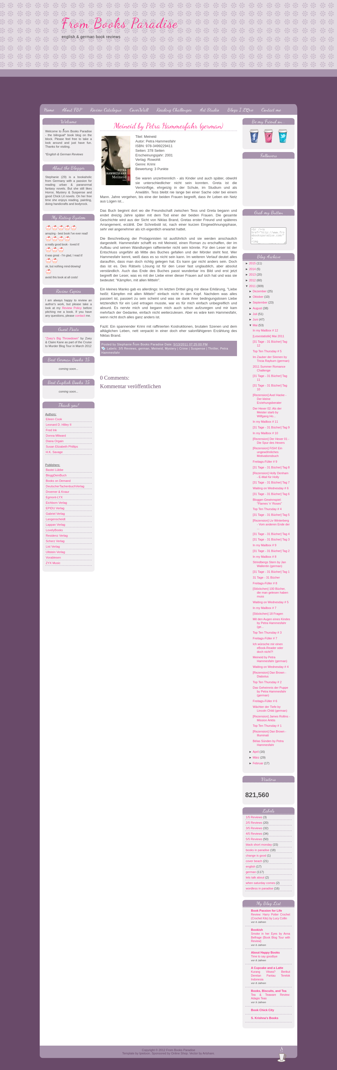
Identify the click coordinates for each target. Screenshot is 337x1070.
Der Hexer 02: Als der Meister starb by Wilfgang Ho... (267, 416)
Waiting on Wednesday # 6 (271, 492)
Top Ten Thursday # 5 (267, 355)
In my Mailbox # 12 (265, 334)
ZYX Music (53, 563)
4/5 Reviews (254, 837)
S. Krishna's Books (264, 1022)
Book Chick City (262, 1014)
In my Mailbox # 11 (265, 425)
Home (49, 110)
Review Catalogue (105, 110)
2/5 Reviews (254, 826)
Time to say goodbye (264, 960)
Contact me (271, 110)
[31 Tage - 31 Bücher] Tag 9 (271, 431)
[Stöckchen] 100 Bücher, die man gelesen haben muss (270, 596)
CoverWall (139, 110)
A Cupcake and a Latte (267, 972)
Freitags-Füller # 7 (265, 642)
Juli (255, 318)
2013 (252, 278)
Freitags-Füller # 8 (265, 587)
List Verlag (53, 546)
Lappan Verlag (55, 524)
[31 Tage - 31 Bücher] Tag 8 (271, 471)
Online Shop (179, 1057)
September (260, 306)
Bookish (257, 933)
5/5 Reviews (254, 843)
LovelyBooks (54, 530)
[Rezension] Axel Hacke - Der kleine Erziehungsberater (269, 402)
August (257, 312)
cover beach (254, 865)
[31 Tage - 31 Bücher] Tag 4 (271, 538)
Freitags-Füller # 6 (265, 705)
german (143, 348)
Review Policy (72, 308)
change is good (256, 859)
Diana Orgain (55, 441)
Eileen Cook (54, 419)
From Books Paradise (120, 23)
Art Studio (209, 110)
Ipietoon (144, 1057)
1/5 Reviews (254, 821)
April (256, 755)
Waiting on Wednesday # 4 (271, 671)
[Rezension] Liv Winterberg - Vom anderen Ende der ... (271, 528)
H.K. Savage (54, 452)
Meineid (157, 348)
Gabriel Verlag (55, 513)
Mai (255, 329)
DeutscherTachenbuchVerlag (65, 486)
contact (80, 315)
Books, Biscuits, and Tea (268, 995)
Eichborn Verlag (56, 502)
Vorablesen (53, 557)
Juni (255, 323)
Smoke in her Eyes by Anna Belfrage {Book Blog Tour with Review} (270, 941)
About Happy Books (265, 956)
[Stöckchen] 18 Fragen (268, 617)
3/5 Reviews (127, 348)
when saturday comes (261, 887)
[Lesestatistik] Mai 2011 (268, 340)
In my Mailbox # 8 (264, 560)
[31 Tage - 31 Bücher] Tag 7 (271, 486)
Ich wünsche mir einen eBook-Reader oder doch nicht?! (268, 651)
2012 (252, 284)
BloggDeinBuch (56, 475)
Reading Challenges (174, 110)
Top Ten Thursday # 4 (267, 513)
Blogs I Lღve (240, 110)
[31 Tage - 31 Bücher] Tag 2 (271, 555)
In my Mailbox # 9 (264, 549)
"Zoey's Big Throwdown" (62, 338)
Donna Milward (56, 435)
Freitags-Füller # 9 (265, 465)
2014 (252, 273)
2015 (252, 267)
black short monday (259, 848)
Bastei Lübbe (54, 469)
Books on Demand (58, 480)
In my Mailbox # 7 (264, 612)
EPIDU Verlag (55, 508)
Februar (258, 767)
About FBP (72, 110)
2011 (252, 290)
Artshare (208, 1057)
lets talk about (255, 881)
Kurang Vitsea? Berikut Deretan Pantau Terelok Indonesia (270, 979)
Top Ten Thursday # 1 (267, 729)
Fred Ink (51, 430)
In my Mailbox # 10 (265, 437)
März (256, 761)
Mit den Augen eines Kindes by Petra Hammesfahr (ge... (271, 627)
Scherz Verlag (55, 541)
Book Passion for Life (266, 914)
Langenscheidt (55, 519)
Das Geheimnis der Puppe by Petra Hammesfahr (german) (270, 695)
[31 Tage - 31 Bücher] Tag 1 (271, 575)
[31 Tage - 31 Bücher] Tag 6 (271, 498)
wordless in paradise (260, 892)
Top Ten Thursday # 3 (267, 636)
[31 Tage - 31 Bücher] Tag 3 (271, 543)
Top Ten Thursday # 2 (267, 686)
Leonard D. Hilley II (59, 424)
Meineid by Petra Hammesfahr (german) (168, 125)
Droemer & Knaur (57, 491)
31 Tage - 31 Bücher (266, 581)
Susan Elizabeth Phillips (62, 446)
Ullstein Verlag (55, 552)
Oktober (258, 300)
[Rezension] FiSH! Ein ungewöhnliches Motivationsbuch (267, 456)
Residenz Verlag (57, 535)
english (251, 870)
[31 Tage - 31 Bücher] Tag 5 (271, 518)
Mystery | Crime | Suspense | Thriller (191, 348)
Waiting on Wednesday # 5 (271, 606)
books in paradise (258, 854)
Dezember (260, 295)
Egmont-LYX (54, 497)
